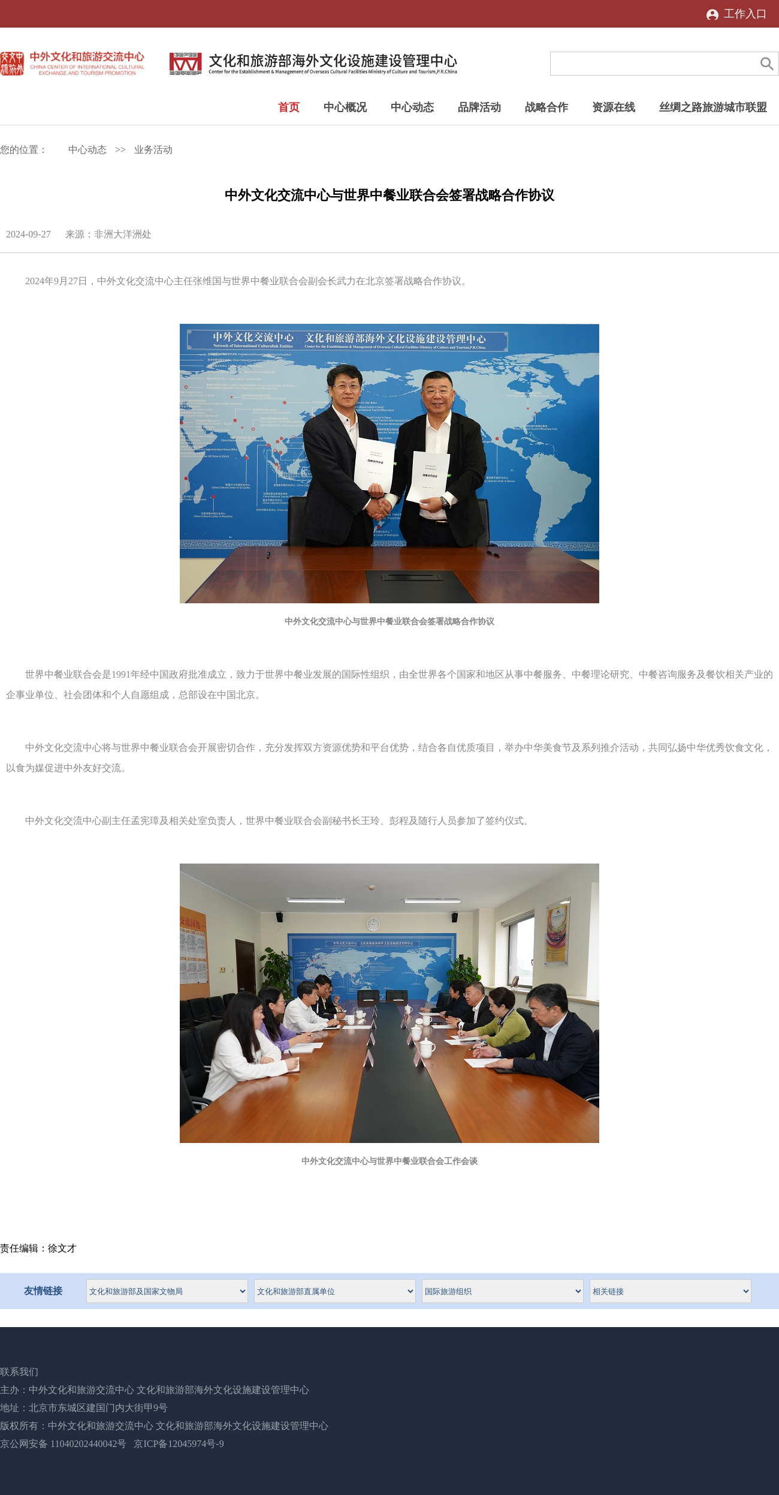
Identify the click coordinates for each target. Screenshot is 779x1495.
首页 (289, 107)
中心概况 (345, 107)
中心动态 (412, 107)
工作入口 (745, 14)
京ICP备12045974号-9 (179, 1444)
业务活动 (153, 150)
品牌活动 (479, 107)
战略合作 (546, 107)
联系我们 (19, 1372)
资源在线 (613, 107)
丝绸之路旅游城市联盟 (713, 107)
